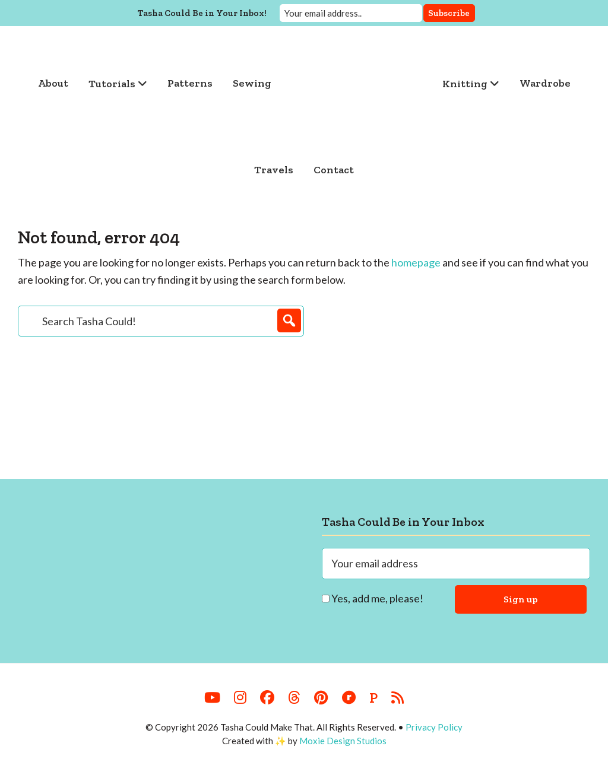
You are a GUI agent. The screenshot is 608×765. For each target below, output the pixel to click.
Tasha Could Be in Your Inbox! (202, 12)
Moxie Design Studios (343, 740)
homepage (416, 262)
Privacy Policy (434, 727)
